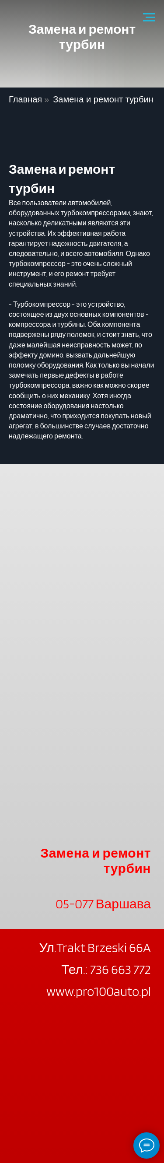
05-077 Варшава (103, 903)
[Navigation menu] (149, 17)
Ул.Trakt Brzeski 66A (95, 947)
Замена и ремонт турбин (103, 99)
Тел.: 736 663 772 (106, 969)
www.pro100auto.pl (98, 991)
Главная (25, 99)
